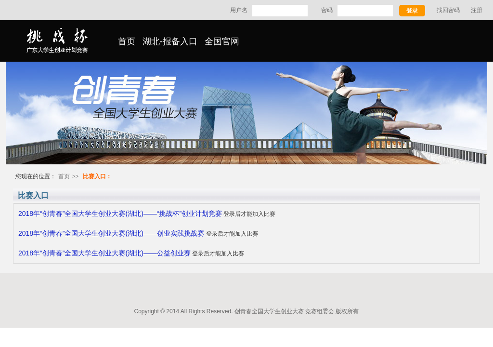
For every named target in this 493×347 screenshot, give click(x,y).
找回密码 (448, 10)
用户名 (238, 10)
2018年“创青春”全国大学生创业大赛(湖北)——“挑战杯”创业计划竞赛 (120, 213)
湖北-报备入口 (170, 41)
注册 (476, 10)
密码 (327, 10)
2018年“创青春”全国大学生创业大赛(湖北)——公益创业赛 (104, 253)
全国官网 (222, 41)
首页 (126, 41)
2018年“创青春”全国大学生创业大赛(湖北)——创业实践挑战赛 (112, 233)
